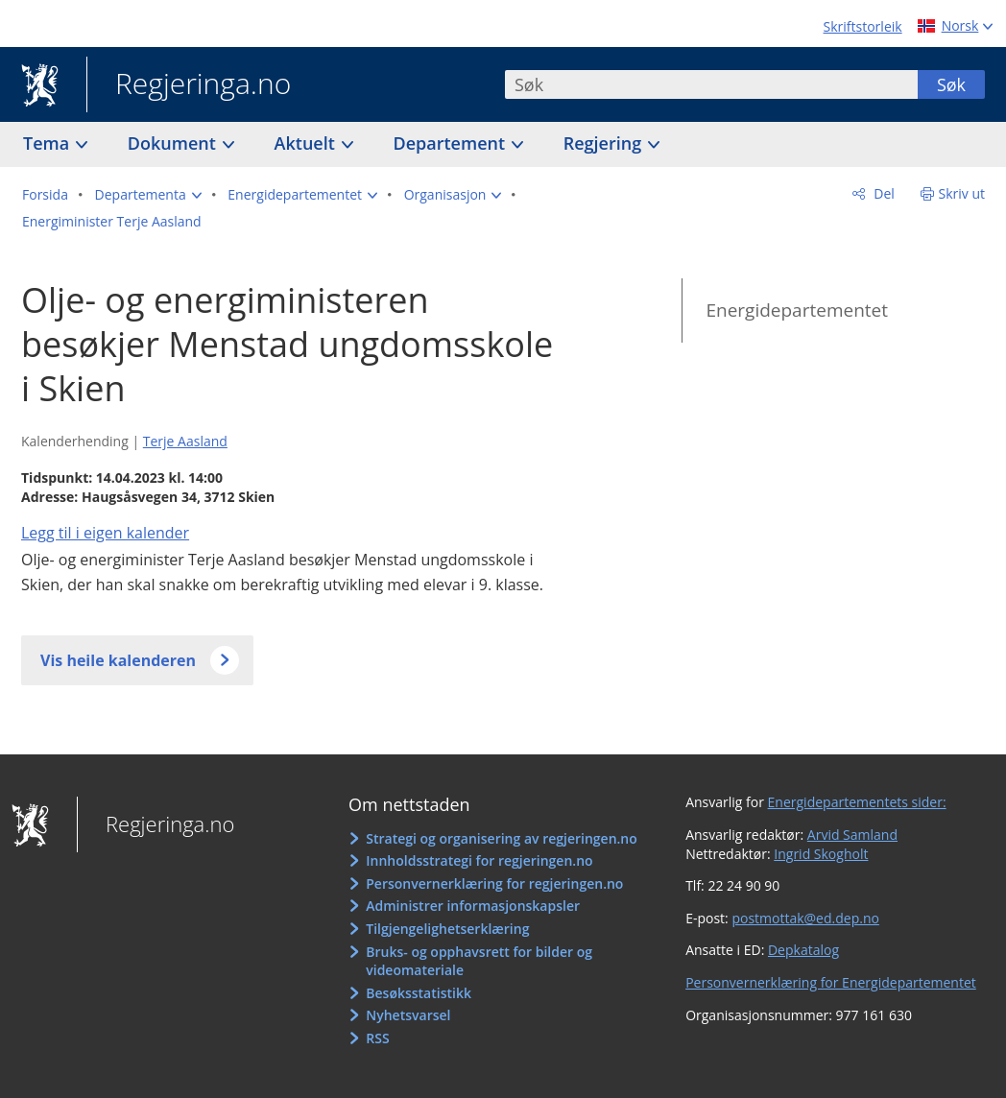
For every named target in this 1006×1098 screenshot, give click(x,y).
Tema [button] (48, 143)
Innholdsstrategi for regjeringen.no (479, 860)
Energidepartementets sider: (857, 802)
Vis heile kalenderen (118, 660)
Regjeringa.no (188, 85)
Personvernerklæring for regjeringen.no (494, 883)
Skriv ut (962, 193)
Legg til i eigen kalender (105, 532)
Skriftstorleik (863, 26)
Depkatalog (803, 950)
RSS (377, 1038)
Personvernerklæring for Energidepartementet (830, 982)
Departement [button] (452, 143)
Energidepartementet (797, 310)
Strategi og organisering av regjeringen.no (501, 838)
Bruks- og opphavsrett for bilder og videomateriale (479, 961)
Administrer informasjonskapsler (473, 905)
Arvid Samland (852, 834)
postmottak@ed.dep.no (804, 918)
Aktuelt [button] (307, 143)
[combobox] (711, 84)
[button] (148, 194)
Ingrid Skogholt (821, 854)
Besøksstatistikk (418, 993)
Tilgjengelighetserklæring (447, 928)
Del (883, 193)
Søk (951, 84)
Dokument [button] (174, 143)
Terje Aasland (185, 441)
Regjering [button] (604, 143)
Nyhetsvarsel (408, 1015)
